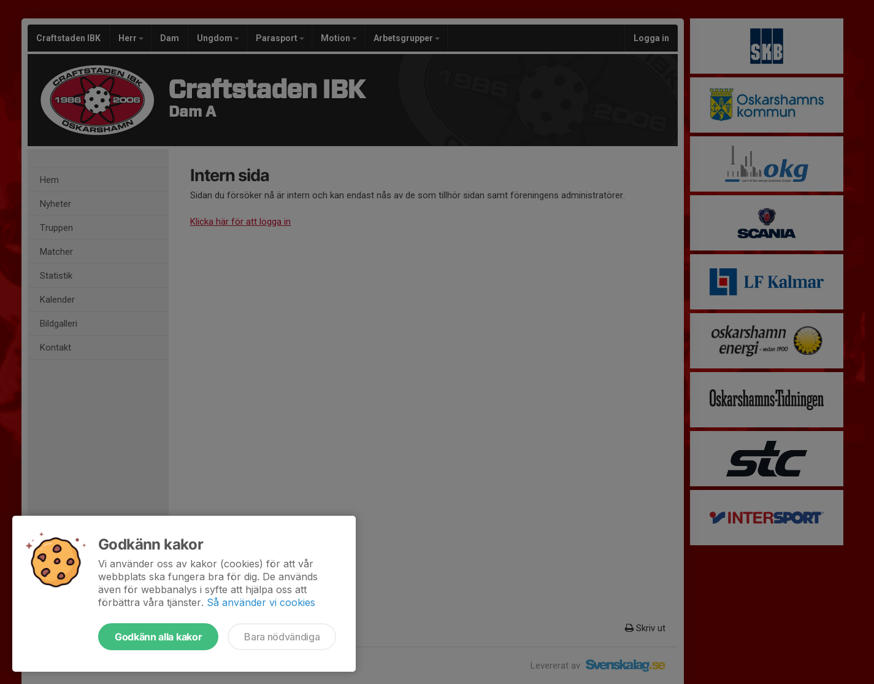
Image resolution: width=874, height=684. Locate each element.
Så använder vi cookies (261, 602)
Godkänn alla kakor (158, 637)
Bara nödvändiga (282, 637)
